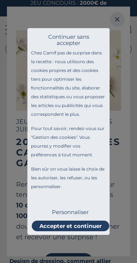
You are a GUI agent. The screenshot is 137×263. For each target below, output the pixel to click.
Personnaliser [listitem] (70, 212)
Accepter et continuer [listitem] (70, 225)
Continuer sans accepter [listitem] (68, 39)
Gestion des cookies (54, 137)
